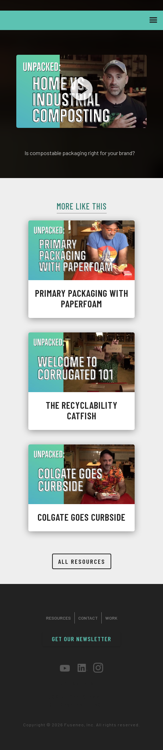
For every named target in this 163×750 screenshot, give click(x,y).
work (111, 617)
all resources (81, 561)
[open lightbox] (81, 91)
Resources (58, 617)
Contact (88, 617)
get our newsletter (81, 639)
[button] (153, 20)
